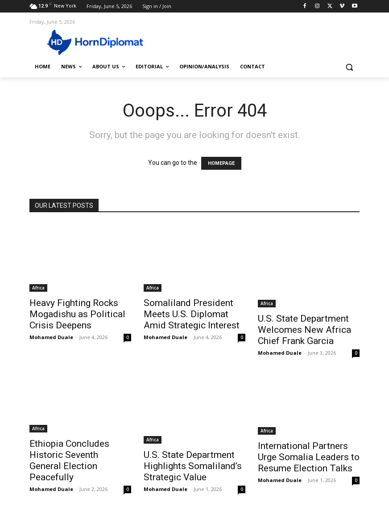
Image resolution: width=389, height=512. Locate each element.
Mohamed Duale (51, 337)
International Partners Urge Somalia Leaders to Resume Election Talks (309, 457)
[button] (349, 66)
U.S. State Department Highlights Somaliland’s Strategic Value (193, 466)
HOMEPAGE (221, 163)
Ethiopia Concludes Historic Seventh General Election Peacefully (69, 460)
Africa (38, 288)
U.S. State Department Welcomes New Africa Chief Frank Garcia (304, 329)
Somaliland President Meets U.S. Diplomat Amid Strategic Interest (192, 314)
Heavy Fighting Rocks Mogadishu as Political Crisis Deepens (77, 314)
